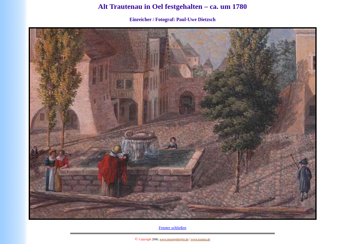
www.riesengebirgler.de (174, 239)
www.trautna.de (200, 239)
